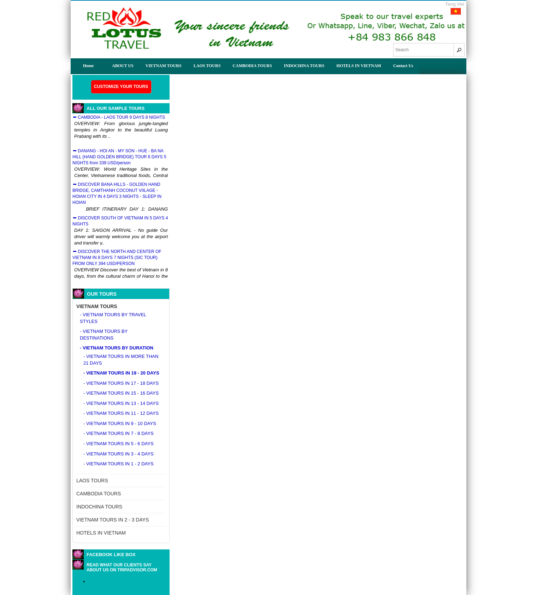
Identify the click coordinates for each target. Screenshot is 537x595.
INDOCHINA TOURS (304, 65)
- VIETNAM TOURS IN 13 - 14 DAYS (121, 403)
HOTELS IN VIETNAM (358, 65)
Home (88, 65)
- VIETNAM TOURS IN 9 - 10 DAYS (119, 423)
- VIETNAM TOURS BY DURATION (116, 347)
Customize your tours (121, 86)
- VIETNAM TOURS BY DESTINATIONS (104, 335)
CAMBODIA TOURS (252, 65)
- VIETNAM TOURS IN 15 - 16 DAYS (121, 393)
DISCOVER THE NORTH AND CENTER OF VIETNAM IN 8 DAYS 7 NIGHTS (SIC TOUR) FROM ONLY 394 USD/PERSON (116, 257)
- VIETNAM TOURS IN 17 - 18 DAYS (121, 383)
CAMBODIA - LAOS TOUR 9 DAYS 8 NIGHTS (118, 117)
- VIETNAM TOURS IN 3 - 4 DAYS (118, 453)
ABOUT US (123, 65)
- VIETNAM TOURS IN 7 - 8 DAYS (118, 433)
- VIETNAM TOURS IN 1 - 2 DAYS (118, 463)
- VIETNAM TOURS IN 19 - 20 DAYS (121, 373)
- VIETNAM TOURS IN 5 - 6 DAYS (118, 443)
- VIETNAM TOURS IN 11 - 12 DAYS (121, 413)
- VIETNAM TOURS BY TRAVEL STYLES (113, 318)
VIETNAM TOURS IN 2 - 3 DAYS (112, 520)
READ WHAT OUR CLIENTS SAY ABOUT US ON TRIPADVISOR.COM (122, 567)
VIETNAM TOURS (164, 65)
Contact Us (403, 65)
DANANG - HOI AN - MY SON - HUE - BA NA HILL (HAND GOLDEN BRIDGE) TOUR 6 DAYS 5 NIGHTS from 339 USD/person (119, 156)
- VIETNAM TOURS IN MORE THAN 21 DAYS (120, 360)
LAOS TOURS (207, 65)
